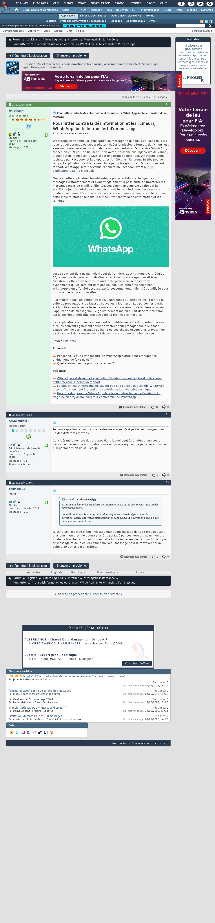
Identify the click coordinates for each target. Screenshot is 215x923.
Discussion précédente (73, 594)
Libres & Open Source (93, 15)
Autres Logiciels (52, 40)
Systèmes (207, 10)
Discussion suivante (106, 594)
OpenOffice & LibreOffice (126, 15)
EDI (134, 10)
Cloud (65, 10)
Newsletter (100, 3)
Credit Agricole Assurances (56, 643)
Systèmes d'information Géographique (83, 21)
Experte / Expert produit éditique (50, 655)
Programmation (150, 10)
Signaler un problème (71, 55)
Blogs (68, 3)
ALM (83, 10)
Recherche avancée (201, 30)
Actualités (33, 572)
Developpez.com (141, 743)
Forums (21, 3)
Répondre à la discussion (28, 55)
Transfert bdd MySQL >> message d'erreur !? (38, 708)
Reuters (70, 341)
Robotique (115, 21)
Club (163, 3)
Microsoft (96, 10)
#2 (167, 414)
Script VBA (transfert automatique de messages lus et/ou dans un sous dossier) (73, 676)
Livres (152, 21)
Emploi (119, 3)
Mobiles (192, 10)
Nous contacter (121, 743)
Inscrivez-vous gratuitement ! (85, 25)
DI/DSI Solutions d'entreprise (40, 10)
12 (157, 407)
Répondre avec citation (132, 407)
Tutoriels (40, 3)
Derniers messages (13, 30)
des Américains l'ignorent (123, 160)
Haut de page (160, 743)
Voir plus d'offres (137, 663)
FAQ (56, 3)
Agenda (58, 30)
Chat (81, 3)
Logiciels (51, 21)
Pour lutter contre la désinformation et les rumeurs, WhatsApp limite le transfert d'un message (97, 64)
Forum (17, 40)
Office (179, 10)
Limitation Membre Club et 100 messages (35, 716)
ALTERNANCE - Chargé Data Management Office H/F (66, 639)
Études (135, 3)
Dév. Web (122, 10)
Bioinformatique (135, 21)
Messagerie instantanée (99, 40)
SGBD (167, 10)
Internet (73, 40)
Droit (150, 3)
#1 (167, 104)
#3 (167, 482)
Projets (150, 15)
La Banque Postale (48, 658)
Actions (32, 30)
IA (75, 10)
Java (109, 10)
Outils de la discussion (135, 97)
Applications (68, 15)
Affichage (159, 97)
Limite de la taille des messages (51, 691)
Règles (80, 30)
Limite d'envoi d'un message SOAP (31, 699)
